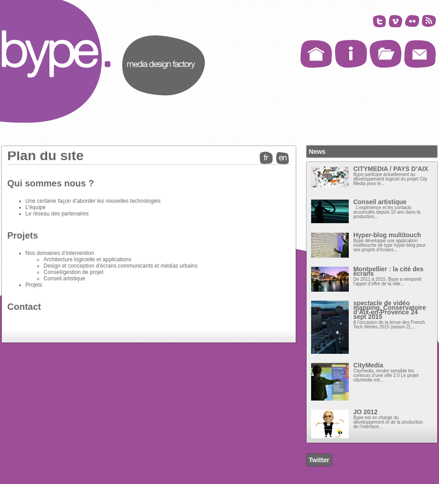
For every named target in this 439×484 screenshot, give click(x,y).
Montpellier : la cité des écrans (388, 271)
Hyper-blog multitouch (387, 235)
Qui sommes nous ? (50, 183)
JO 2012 (365, 412)
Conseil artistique (379, 201)
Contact (24, 307)
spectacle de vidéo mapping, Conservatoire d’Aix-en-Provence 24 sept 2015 (389, 309)
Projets (22, 235)
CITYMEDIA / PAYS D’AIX (390, 168)
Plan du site (45, 155)
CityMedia (368, 365)
